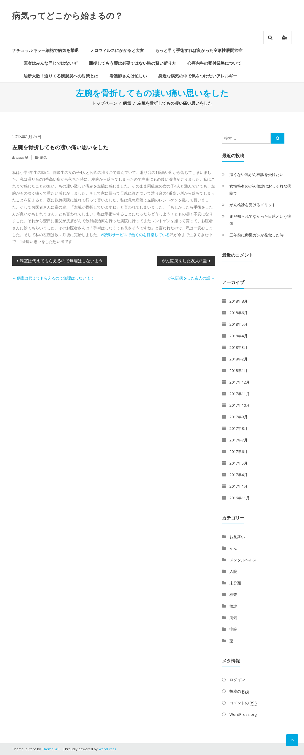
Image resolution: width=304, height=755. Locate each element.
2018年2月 (238, 359)
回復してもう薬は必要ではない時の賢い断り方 (132, 63)
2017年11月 (239, 393)
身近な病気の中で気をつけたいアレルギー (197, 76)
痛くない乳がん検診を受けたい (256, 174)
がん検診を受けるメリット (252, 204)
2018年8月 (238, 301)
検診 (233, 606)
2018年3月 (238, 347)
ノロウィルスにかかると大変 (117, 50)
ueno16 (22, 157)
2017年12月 (239, 382)
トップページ (104, 103)
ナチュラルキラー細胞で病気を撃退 (45, 50)
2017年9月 (238, 416)
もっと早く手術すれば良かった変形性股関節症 (199, 50)
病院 (233, 629)
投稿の (239, 691)
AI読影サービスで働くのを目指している (135, 234)
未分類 (235, 583)
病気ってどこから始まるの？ (67, 15)
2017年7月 (238, 440)
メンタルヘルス (242, 559)
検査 (233, 594)
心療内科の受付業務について (214, 63)
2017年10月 (239, 405)
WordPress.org (242, 714)
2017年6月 (238, 451)
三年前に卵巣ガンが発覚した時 (256, 235)
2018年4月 (238, 335)
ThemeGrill (51, 749)
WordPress (107, 749)
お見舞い (237, 536)
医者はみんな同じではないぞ (50, 63)
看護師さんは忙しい (128, 76)
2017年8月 (238, 428)
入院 (233, 571)
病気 (127, 103)
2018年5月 (238, 324)
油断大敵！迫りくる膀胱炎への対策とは (60, 76)
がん (233, 548)
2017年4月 (238, 474)
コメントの (243, 703)
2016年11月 (239, 497)
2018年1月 (238, 370)
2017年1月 (238, 486)
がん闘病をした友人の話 (185, 260)
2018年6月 (238, 312)
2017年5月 (238, 463)
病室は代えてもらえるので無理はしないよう (61, 260)
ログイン (237, 679)
